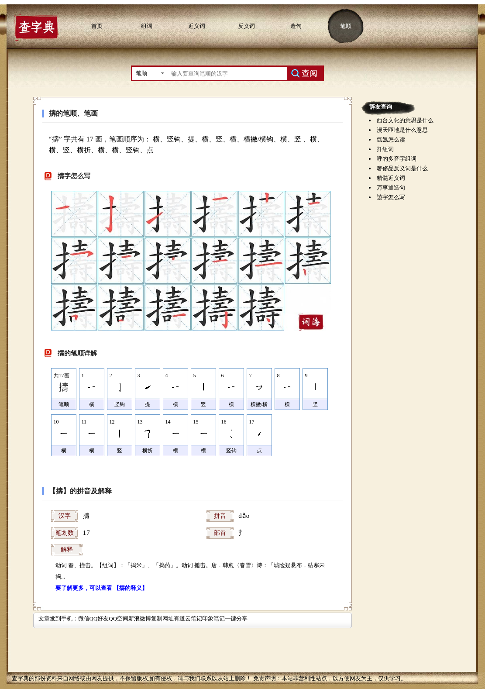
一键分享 (236, 618)
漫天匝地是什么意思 (402, 130)
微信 (83, 618)
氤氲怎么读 (391, 139)
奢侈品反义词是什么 (402, 168)
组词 (146, 26)
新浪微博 (139, 618)
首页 (97, 26)
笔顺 (345, 26)
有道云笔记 (188, 618)
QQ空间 (118, 618)
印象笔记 (213, 618)
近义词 (196, 26)
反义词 (246, 26)
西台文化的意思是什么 (405, 120)
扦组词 (385, 149)
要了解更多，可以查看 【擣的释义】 (101, 588)
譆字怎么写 (391, 197)
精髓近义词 (391, 178)
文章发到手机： (58, 618)
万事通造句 (391, 187)
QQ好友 (99, 618)
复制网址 (162, 618)
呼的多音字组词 (396, 158)
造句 (296, 26)
